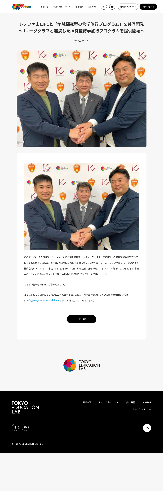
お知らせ (92, 6)
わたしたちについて (62, 6)
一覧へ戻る (81, 319)
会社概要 (79, 6)
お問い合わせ (148, 6)
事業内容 (44, 6)
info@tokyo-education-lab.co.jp (44, 300)
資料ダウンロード (128, 6)
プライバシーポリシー (141, 409)
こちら (27, 284)
